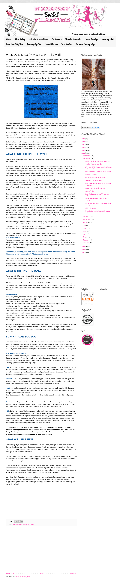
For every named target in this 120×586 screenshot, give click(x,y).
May (84, 231)
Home (8, 38)
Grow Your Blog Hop (14, 43)
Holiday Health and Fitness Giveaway (97, 161)
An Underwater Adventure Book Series (98, 172)
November (87, 158)
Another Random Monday (93, 164)
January (86, 243)
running (32, 524)
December (87, 156)
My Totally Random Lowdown (95, 177)
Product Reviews (51, 43)
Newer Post (10, 573)
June (85, 228)
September (87, 219)
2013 (83, 246)
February (86, 240)
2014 (83, 153)
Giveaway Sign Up (33, 43)
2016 (83, 147)
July (84, 225)
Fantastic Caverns (91, 175)
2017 (83, 144)
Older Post (72, 573)
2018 (83, 141)
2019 (83, 138)
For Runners (57, 38)
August (85, 222)
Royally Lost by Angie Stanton (95, 188)
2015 (83, 150)
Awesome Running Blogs (85, 43)
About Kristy (19, 38)
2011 (83, 252)
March (85, 237)
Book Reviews (66, 43)
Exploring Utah (108, 38)
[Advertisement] (22, 503)
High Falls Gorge (90, 208)
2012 (83, 249)
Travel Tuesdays (91, 38)
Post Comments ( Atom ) (23, 577)
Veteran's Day (89, 191)
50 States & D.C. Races (38, 38)
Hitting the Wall (17, 524)
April (85, 234)
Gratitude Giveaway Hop (93, 180)
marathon (26, 524)
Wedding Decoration (73, 38)
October (86, 216)
